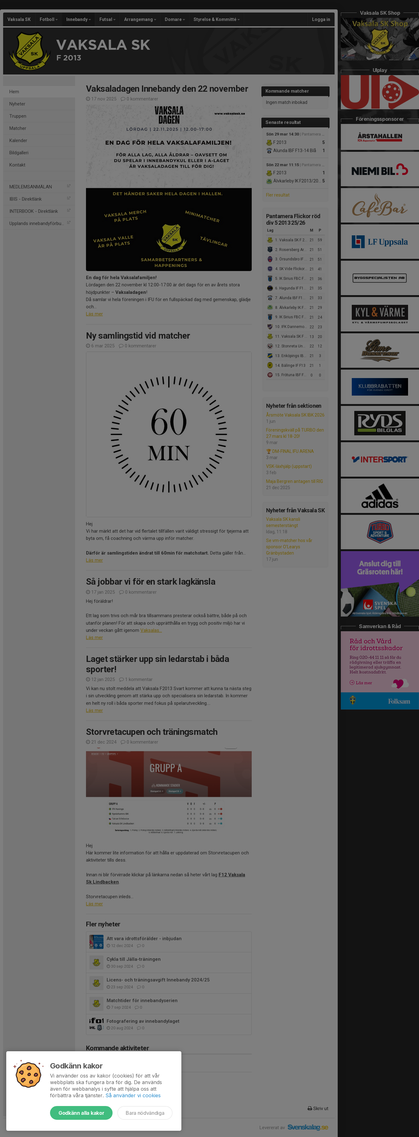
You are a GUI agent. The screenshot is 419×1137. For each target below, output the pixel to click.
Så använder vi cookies (133, 1095)
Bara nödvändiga (145, 1113)
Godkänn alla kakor (81, 1113)
